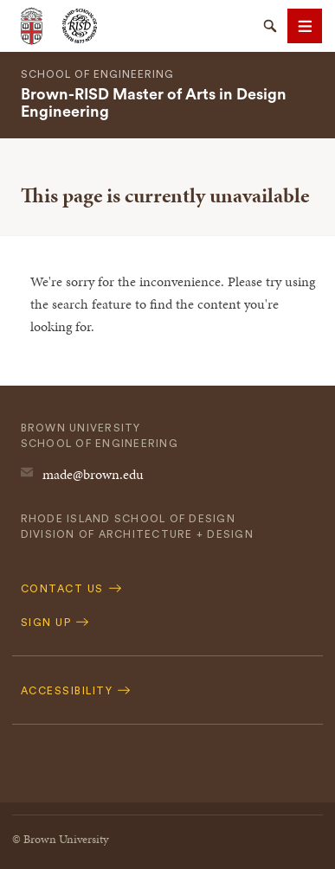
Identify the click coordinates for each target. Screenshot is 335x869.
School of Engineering (97, 74)
